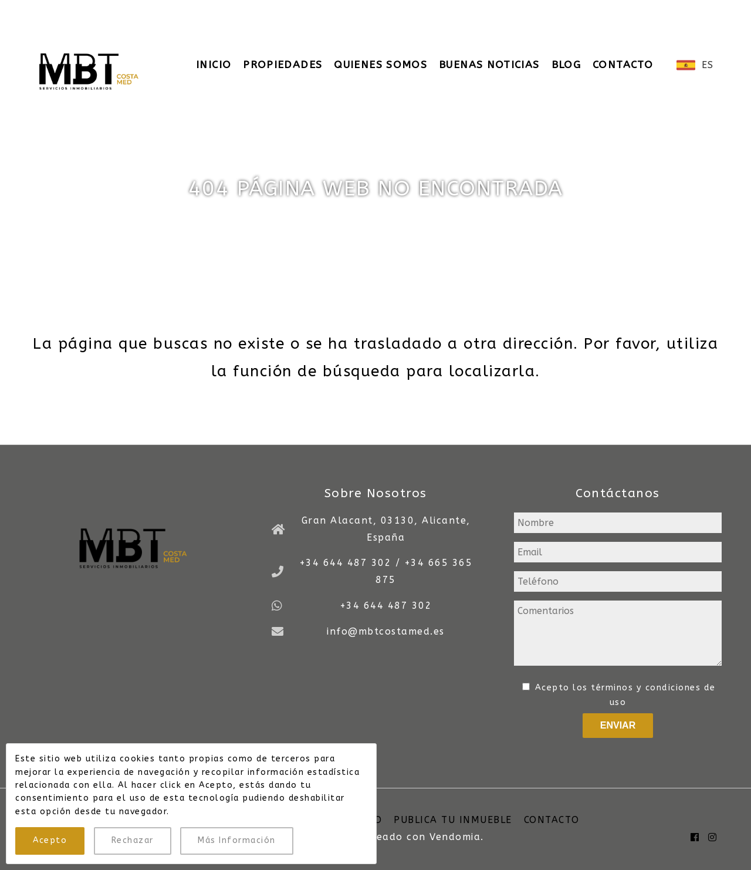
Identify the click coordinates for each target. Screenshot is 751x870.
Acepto (50, 840)
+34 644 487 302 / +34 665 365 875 (157, 12)
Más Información (237, 840)
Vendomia (455, 836)
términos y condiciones (646, 688)
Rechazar (132, 840)
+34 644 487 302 (386, 605)
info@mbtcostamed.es (347, 12)
